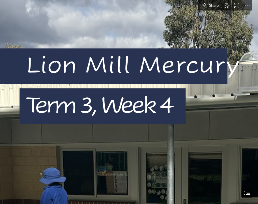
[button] (209, 5)
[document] (129, 102)
